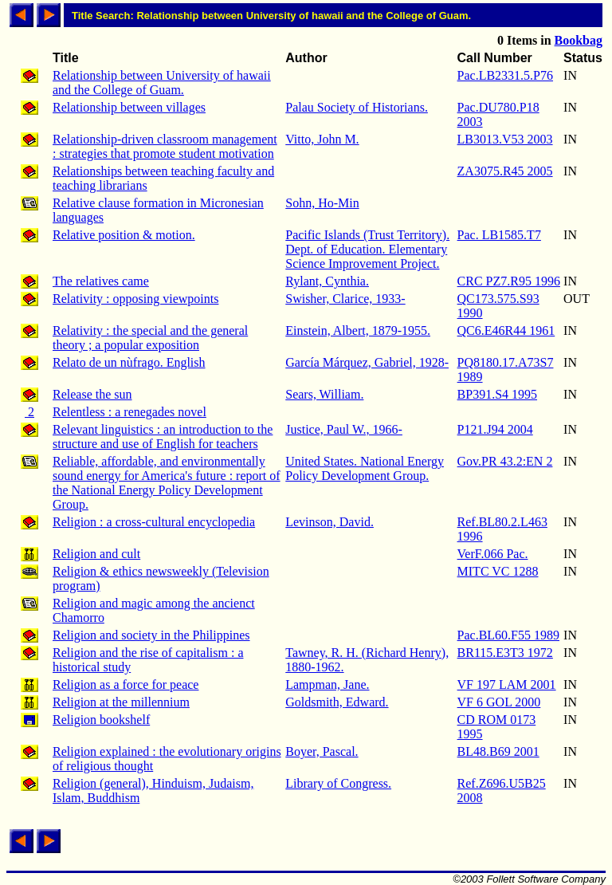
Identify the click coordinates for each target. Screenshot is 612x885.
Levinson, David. (329, 522)
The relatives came (101, 281)
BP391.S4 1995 (497, 394)
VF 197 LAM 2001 (506, 684)
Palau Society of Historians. (356, 107)
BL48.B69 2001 (498, 751)
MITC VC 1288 (498, 571)
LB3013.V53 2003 (505, 139)
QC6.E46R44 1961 (506, 330)
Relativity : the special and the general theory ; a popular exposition (150, 338)
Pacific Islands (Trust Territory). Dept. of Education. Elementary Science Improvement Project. (367, 249)
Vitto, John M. (322, 139)
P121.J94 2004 (495, 429)
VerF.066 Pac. (492, 553)
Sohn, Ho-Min (322, 203)
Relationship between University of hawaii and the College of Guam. (162, 82)
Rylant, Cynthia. (327, 281)
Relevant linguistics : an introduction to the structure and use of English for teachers (163, 436)
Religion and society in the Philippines (151, 635)
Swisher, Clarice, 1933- (345, 298)
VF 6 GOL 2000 (499, 702)
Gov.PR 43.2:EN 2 (505, 461)
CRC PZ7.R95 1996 (508, 281)
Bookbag (578, 40)
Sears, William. (324, 394)
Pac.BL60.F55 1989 (508, 635)
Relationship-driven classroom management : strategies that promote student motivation (165, 146)
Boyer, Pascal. (321, 751)
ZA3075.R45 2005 (505, 171)
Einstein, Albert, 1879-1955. (357, 330)
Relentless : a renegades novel (129, 412)
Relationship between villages (129, 107)
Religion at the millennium (121, 702)
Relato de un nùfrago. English (129, 362)
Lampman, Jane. (327, 684)
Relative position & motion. (124, 235)
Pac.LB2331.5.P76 (505, 75)
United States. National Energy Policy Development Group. (364, 468)
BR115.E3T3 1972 (505, 652)
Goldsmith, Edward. (336, 702)
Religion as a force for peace (125, 684)
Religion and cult (96, 553)
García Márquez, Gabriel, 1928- (367, 362)
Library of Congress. (338, 783)
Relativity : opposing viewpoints (135, 298)
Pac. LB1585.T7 (499, 235)
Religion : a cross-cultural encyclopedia (154, 522)
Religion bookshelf (101, 719)
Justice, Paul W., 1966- (343, 429)
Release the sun (92, 394)
